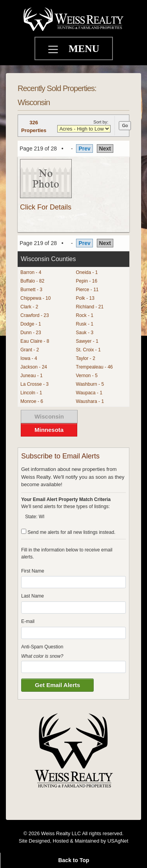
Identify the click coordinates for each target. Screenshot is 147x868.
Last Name (32, 596)
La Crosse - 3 (34, 384)
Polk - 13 (85, 298)
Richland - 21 (90, 307)
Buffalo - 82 (32, 281)
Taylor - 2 (85, 358)
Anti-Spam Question (42, 647)
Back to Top (73, 860)
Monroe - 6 (31, 401)
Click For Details (45, 207)
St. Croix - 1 (88, 350)
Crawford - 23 (34, 315)
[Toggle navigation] (54, 50)
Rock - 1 (85, 315)
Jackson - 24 (33, 367)
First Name (32, 571)
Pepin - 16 (87, 281)
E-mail (27, 621)
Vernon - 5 (87, 375)
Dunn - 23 (30, 332)
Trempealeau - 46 (94, 367)
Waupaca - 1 (89, 393)
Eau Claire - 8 (34, 341)
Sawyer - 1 (87, 341)
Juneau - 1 (31, 375)
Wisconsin (49, 416)
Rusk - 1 (85, 324)
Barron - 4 (30, 272)
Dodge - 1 (30, 324)
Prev (84, 148)
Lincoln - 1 (31, 393)
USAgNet (117, 841)
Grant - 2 (29, 350)
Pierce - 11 (87, 289)
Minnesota (49, 429)
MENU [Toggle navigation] (84, 48)
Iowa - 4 (28, 358)
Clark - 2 (29, 307)
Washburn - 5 (90, 384)
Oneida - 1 (87, 272)
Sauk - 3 (85, 332)
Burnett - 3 (31, 289)
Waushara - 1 (90, 401)
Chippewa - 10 (35, 298)
